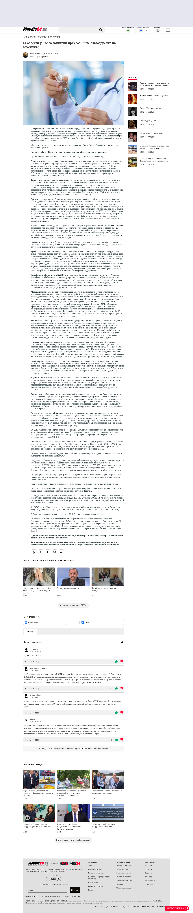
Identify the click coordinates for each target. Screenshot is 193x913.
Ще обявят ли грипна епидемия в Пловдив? (105, 589)
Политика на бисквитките (74, 897)
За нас (90, 866)
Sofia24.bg (148, 866)
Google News (31, 622)
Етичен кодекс (93, 883)
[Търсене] (78, 30)
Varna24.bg (149, 870)
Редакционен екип (95, 870)
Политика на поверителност (50, 897)
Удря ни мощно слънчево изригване (154, 96)
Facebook (86, 622)
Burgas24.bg (149, 873)
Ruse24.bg (148, 877)
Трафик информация (123, 888)
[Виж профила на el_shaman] (26, 651)
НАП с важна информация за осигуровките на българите (103, 826)
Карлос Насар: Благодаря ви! (151, 133)
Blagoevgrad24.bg (151, 881)
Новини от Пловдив (123, 866)
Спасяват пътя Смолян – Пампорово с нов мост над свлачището (107, 792)
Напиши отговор (32, 662)
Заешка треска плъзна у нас (68, 588)
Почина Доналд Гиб (148, 121)
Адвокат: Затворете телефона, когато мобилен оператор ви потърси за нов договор (154, 84)
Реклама (91, 890)
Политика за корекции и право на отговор (99, 878)
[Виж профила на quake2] (26, 721)
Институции (53, 37)
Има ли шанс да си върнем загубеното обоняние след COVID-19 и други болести (38, 590)
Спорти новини (122, 870)
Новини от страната (123, 877)
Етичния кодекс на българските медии (56, 903)
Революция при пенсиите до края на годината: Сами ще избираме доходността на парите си (71, 793)
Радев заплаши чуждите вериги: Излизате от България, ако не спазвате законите (38, 793)
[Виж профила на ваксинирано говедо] (26, 669)
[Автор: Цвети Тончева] (35, 53)
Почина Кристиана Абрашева (151, 108)
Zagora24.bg (149, 885)
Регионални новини (123, 873)
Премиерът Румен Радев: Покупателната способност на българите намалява (69, 827)
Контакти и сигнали (95, 887)
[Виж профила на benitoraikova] (26, 696)
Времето (119, 885)
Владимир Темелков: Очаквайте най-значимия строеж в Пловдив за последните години (154, 147)
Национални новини (34, 37)
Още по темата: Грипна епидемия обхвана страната (49, 561)
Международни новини (124, 881)
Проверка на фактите (96, 873)
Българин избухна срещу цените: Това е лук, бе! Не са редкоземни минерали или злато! (153, 159)
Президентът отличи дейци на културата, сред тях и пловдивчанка (37, 826)
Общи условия (30, 897)
